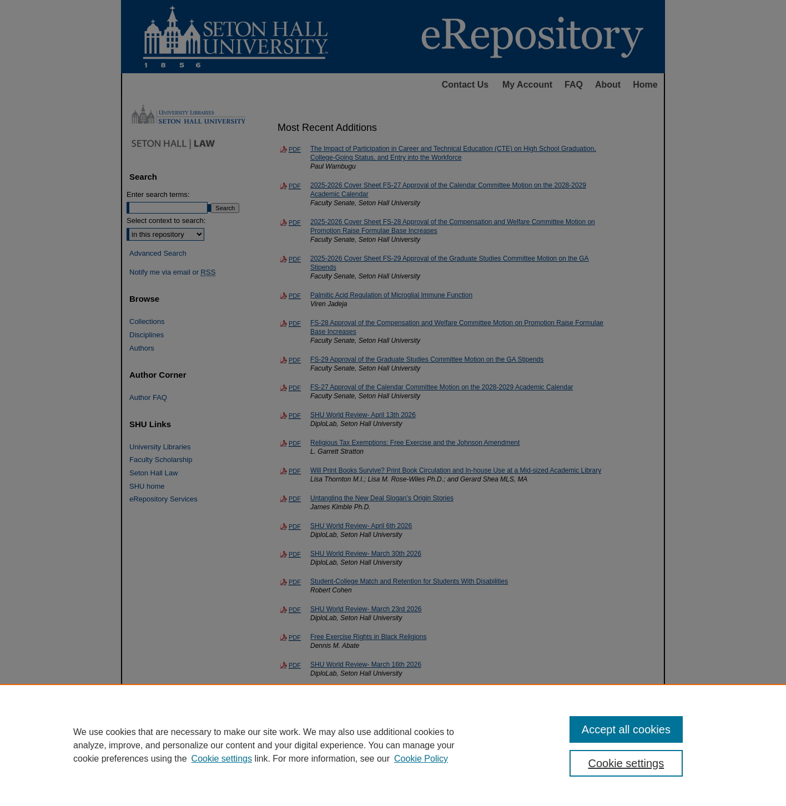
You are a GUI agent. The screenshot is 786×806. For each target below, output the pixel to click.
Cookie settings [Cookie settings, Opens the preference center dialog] (626, 763)
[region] (393, 745)
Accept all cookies (626, 729)
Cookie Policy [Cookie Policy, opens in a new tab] (421, 758)
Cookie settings (222, 758)
